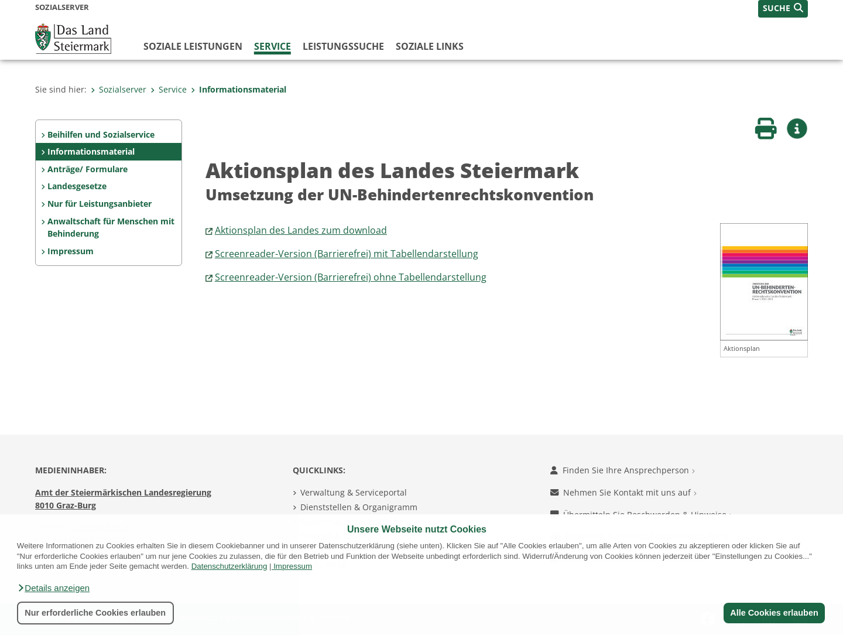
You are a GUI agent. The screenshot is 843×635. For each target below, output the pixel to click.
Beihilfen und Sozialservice (101, 134)
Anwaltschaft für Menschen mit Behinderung (110, 228)
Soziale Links (430, 46)
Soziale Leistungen (192, 46)
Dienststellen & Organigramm (358, 507)
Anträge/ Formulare (87, 169)
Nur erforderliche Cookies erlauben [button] (95, 612)
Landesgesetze (77, 186)
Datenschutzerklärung (229, 566)
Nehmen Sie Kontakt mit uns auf (623, 492)
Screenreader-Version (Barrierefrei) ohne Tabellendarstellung (350, 277)
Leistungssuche (343, 46)
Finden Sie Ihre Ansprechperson (622, 470)
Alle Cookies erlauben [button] (774, 612)
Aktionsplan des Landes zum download (301, 230)
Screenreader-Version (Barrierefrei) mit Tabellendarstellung (346, 253)
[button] (53, 588)
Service (272, 46)
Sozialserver (118, 89)
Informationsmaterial (238, 89)
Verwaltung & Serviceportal (353, 492)
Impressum (292, 566)
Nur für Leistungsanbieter (99, 203)
